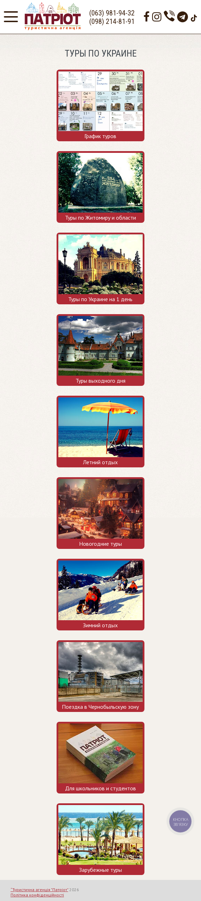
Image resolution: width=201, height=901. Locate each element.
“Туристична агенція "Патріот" (39, 889)
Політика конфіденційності (37, 894)
